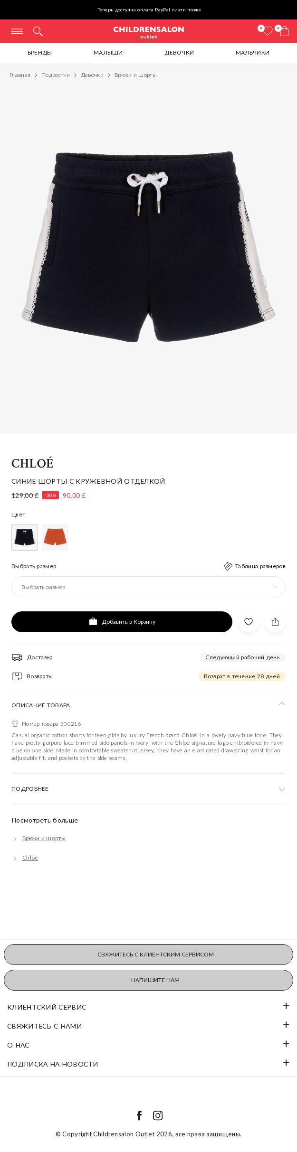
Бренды (40, 52)
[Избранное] (267, 31)
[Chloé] (24, 857)
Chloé (32, 463)
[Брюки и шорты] (38, 838)
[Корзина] (284, 31)
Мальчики (252, 52)
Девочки (179, 52)
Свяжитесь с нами (44, 1026)
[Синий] (24, 537)
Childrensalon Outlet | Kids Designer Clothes (149, 32)
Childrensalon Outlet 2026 (132, 1134)
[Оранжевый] (55, 537)
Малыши (108, 52)
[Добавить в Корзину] (121, 621)
